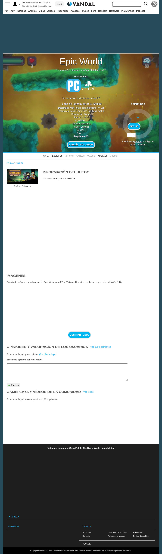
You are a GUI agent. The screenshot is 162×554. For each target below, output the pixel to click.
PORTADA (9, 11)
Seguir (134, 126)
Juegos (51, 11)
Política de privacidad (116, 536)
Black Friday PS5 (29, 6)
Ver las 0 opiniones (100, 346)
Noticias (21, 11)
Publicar (13, 385)
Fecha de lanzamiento (74, 103)
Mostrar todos (79, 335)
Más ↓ (59, 4)
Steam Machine (44, 6)
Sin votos (138, 142)
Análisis (32, 11)
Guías (42, 11)
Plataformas (127, 11)
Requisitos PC (81, 136)
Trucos (85, 11)
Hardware (114, 11)
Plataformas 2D (98, 70)
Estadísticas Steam (81, 144)
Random (102, 11)
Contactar (86, 536)
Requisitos (56, 156)
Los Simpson (44, 2)
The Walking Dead (30, 2)
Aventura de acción (77, 70)
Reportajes (62, 11)
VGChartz (87, 544)
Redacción (87, 532)
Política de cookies (141, 536)
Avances (75, 11)
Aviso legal (137, 532)
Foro (93, 11)
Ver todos (88, 391)
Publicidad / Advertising (117, 532)
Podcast (140, 11)
